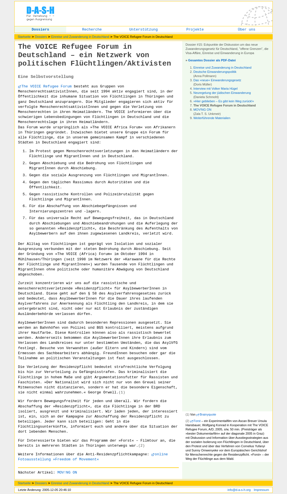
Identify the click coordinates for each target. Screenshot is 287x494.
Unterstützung (143, 29)
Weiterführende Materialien (211, 118)
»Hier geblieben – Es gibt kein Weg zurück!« (223, 101)
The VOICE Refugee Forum (46, 86)
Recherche (92, 29)
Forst (196, 421)
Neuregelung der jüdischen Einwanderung (222, 92)
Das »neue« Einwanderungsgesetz (217, 80)
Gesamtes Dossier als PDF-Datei (212, 60)
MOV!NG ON (202, 109)
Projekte (195, 29)
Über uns (246, 29)
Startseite (24, 36)
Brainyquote (208, 414)
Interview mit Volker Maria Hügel (215, 88)
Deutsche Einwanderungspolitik (214, 71)
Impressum (261, 489)
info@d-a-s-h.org (239, 489)
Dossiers (40, 29)
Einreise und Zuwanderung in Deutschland (80, 36)
